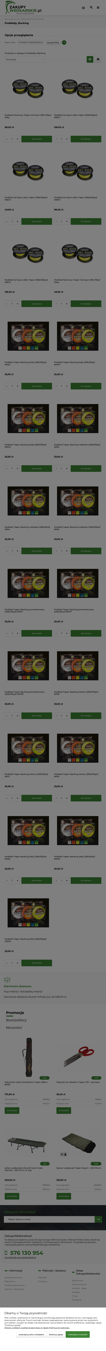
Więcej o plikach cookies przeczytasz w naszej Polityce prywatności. (37, 1327)
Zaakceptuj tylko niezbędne (31, 1334)
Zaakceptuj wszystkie (78, 1334)
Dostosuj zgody (56, 1334)
